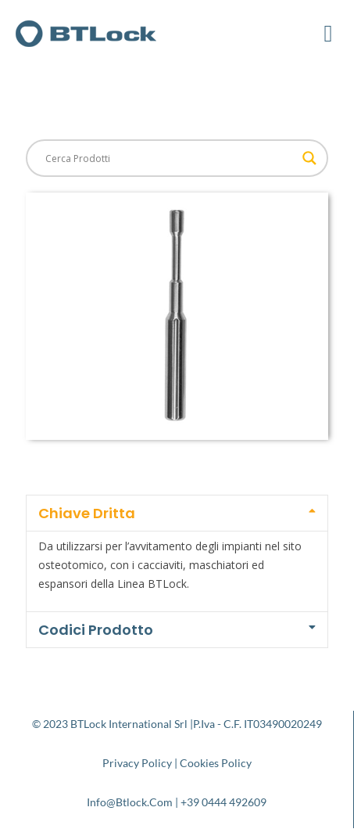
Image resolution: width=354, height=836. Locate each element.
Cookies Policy (216, 762)
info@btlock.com (130, 802)
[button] (328, 33)
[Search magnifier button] (309, 158)
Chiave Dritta (86, 513)
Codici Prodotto (95, 630)
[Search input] (170, 158)
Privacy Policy (137, 762)
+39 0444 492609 (223, 802)
